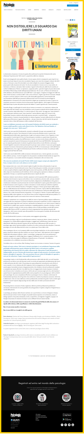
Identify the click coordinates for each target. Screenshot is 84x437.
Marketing (36, 9)
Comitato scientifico (41, 415)
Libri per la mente (67, 9)
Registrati (76, 2)
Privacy (37, 420)
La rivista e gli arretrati (41, 417)
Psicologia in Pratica (20, 9)
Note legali (13, 427)
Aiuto (37, 418)
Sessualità (51, 9)
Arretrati (76, 9)
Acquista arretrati (73, 5)
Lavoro (29, 9)
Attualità (58, 9)
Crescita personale (8, 9)
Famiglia (44, 9)
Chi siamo (38, 414)
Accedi (70, 2)
